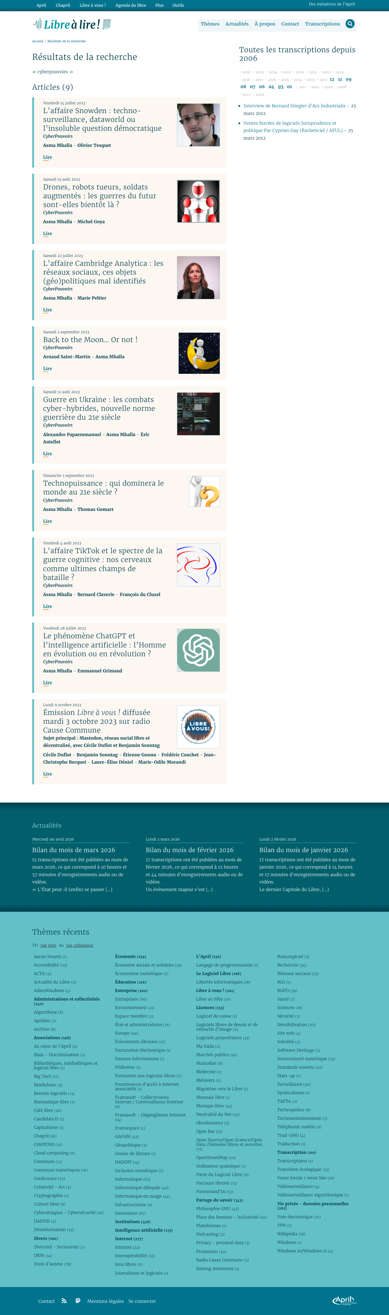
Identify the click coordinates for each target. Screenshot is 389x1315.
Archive (45, 1029)
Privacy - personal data (223, 1242)
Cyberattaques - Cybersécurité (69, 1212)
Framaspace (130, 1128)
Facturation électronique (142, 1050)
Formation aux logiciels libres (148, 1075)
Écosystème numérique (141, 973)
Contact (290, 24)
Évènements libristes (140, 1041)
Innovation (130, 1213)
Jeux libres (129, 1264)
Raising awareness (217, 1268)
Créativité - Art (52, 1187)
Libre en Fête (213, 999)
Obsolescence (212, 1123)
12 (332, 79)
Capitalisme (48, 1127)
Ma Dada (208, 1046)
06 (262, 87)
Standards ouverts (299, 1067)
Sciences (289, 1007)
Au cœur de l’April (55, 1046)
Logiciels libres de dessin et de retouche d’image (227, 1027)
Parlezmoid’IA (214, 1191)
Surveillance (294, 1084)
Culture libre (50, 1204)
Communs (48, 1161)
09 (349, 79)
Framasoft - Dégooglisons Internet (150, 1117)
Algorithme (48, 1012)
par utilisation (79, 945)
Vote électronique (299, 1217)
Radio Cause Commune (222, 1260)
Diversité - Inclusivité (59, 1247)
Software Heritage (298, 1050)
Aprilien (45, 1020)
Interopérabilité (135, 1255)
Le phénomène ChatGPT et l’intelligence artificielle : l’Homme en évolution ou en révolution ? (104, 645)
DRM (43, 1255)
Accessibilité (50, 965)
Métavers (208, 1080)
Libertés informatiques (223, 982)
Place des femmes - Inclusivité (231, 1217)
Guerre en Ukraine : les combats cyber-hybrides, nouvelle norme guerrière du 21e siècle (99, 408)
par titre (48, 945)
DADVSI (45, 1221)
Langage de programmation (227, 965)
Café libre (47, 1110)
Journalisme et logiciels (141, 1273)
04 (271, 87)
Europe (126, 1033)
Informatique (132, 1179)
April (41, 5)
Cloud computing (54, 1153)
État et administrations (142, 1024)
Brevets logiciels (54, 1093)
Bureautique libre (54, 1102)
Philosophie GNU (217, 1208)
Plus (156, 5)
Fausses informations (139, 1058)
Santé (286, 999)
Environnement (134, 1007)
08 (243, 87)
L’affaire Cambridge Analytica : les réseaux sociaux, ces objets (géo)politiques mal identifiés (103, 272)
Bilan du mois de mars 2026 (73, 850)
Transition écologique (303, 1169)
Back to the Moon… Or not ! (90, 340)
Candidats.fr (49, 1119)
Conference (49, 1178)
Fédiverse (127, 1067)
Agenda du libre (127, 5)
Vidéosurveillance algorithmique (313, 1195)
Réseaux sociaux (297, 973)
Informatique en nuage (142, 1196)
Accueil (37, 41)
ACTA (42, 973)
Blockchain (48, 1085)
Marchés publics (216, 1054)
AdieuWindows (52, 990)
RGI (284, 982)
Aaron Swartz (50, 956)
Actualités (236, 24)
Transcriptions (322, 24)
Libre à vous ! (90, 5)
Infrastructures (133, 1204)
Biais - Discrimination (59, 1054)
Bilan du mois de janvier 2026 (304, 850)
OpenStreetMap (216, 1157)
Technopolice (294, 1109)
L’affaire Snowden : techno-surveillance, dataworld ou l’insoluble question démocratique (102, 119)
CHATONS (48, 1144)
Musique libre (214, 1106)
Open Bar (209, 1131)
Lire (47, 158)
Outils (175, 5)
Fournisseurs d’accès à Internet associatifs (147, 1086)
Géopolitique (131, 1145)
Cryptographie (51, 1195)
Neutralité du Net (217, 1114)
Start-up (289, 1075)
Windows (289, 1242)
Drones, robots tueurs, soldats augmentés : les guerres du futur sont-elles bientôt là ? (100, 195)
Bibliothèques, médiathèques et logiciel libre (66, 1065)
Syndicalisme (293, 1092)
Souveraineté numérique (306, 1058)
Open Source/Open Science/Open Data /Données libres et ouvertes (229, 1144)
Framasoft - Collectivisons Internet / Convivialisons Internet (149, 1102)
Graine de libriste (135, 1153)
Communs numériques (61, 1170)
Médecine (208, 1071)
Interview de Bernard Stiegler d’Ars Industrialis (294, 106)
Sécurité (288, 1016)
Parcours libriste (216, 1183)
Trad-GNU (291, 1135)
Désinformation (54, 1229)
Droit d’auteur (52, 1264)
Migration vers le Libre (222, 1088)
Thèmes (209, 24)
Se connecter (142, 1301)
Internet (127, 1247)
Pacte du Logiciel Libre (222, 1174)
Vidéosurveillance (298, 1186)
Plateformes (211, 1225)
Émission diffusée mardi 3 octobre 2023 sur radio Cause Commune (96, 721)
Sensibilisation (296, 1024)
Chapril (45, 1136)
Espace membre (134, 1016)
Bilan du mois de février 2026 (190, 850)
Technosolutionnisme (302, 1118)
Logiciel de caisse (216, 1016)
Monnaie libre (213, 1097)
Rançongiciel (293, 956)
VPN (284, 1225)
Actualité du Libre (55, 982)
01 (289, 87)
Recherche (292, 965)
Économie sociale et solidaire (148, 965)
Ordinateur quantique (220, 1166)
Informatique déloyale (141, 1187)
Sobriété (288, 1041)
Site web (289, 1033)
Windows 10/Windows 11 (305, 1251)
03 (281, 87)
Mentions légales (105, 1301)
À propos (264, 24)
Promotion (211, 1251)
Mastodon (209, 1063)
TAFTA (287, 1101)
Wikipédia (291, 1234)
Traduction (291, 1144)
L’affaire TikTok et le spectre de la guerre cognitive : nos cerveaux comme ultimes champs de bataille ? (103, 564)
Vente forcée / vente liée (305, 1178)
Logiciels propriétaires (223, 1037)
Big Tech (46, 1076)
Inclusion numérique (139, 1170)
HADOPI (127, 1162)
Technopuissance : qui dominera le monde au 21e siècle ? (103, 488)
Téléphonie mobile (299, 1126)
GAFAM (127, 1136)
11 (340, 79)
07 (252, 87)
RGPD (287, 990)
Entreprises (131, 999)
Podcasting (210, 1234)
